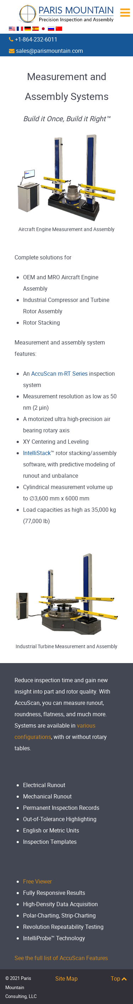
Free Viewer (37, 881)
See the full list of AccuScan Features (61, 958)
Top (119, 978)
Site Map (66, 978)
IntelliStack (37, 453)
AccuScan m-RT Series (59, 373)
